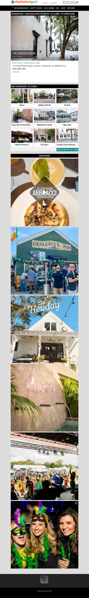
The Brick (67, 105)
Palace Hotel (67, 124)
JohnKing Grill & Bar (44, 105)
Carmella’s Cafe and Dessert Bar (67, 144)
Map (63, 66)
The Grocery (44, 144)
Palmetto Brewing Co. (22, 144)
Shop (63, 8)
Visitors (71, 8)
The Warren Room (68, 13)
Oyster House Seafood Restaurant (22, 124)
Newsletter (53, 3)
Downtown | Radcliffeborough (37, 13)
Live (57, 8)
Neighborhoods (21, 8)
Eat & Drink (49, 8)
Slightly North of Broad (44, 124)
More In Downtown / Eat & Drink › (24, 86)
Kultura (22, 105)
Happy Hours (36, 8)
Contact (45, 3)
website (16, 71)
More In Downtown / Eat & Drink (67, 149)
